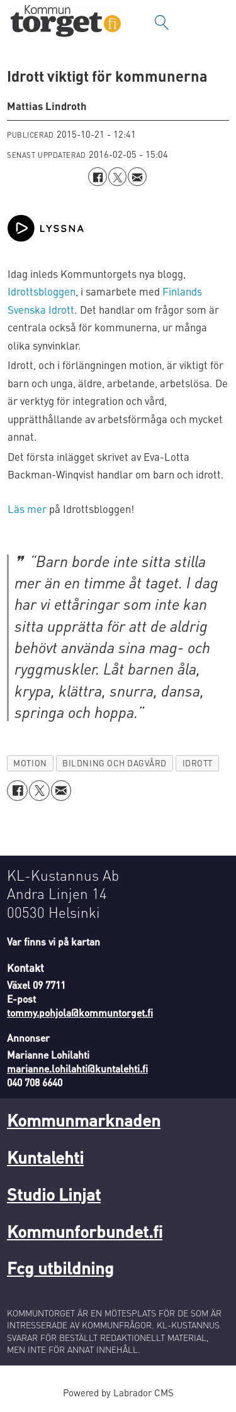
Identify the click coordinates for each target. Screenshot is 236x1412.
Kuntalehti (45, 1156)
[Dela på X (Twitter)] (117, 176)
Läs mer (27, 509)
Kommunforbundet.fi (84, 1231)
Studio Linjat (54, 1194)
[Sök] (162, 23)
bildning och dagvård (114, 763)
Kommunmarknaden (83, 1119)
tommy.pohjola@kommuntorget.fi (80, 1013)
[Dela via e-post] (137, 176)
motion (30, 763)
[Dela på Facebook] (97, 176)
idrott (198, 763)
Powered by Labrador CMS (118, 1392)
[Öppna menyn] (214, 23)
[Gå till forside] (66, 22)
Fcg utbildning (60, 1267)
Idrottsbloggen (42, 291)
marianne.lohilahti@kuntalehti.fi (77, 1068)
